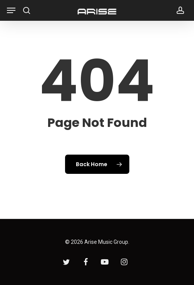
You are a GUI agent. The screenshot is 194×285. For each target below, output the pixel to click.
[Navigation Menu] (11, 10)
